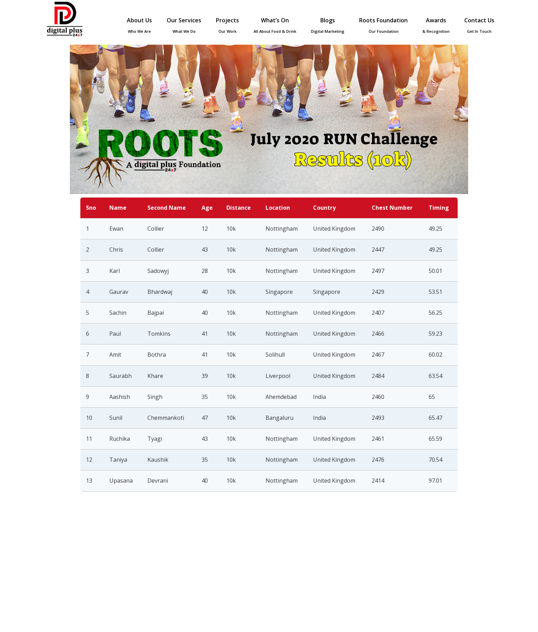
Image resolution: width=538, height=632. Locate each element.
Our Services (184, 25)
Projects (227, 25)
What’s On (275, 25)
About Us (139, 25)
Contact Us (479, 25)
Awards (436, 25)
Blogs (327, 25)
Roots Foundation (383, 25)
